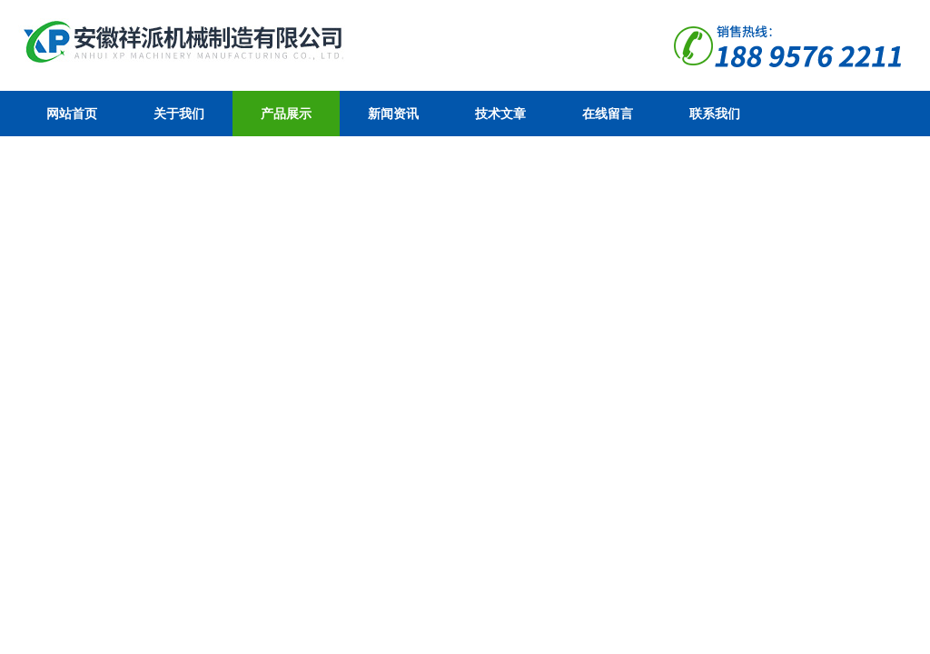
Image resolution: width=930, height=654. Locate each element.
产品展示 (286, 113)
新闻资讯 (393, 113)
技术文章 (500, 113)
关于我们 (178, 113)
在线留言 (607, 113)
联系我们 (714, 113)
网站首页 (71, 113)
